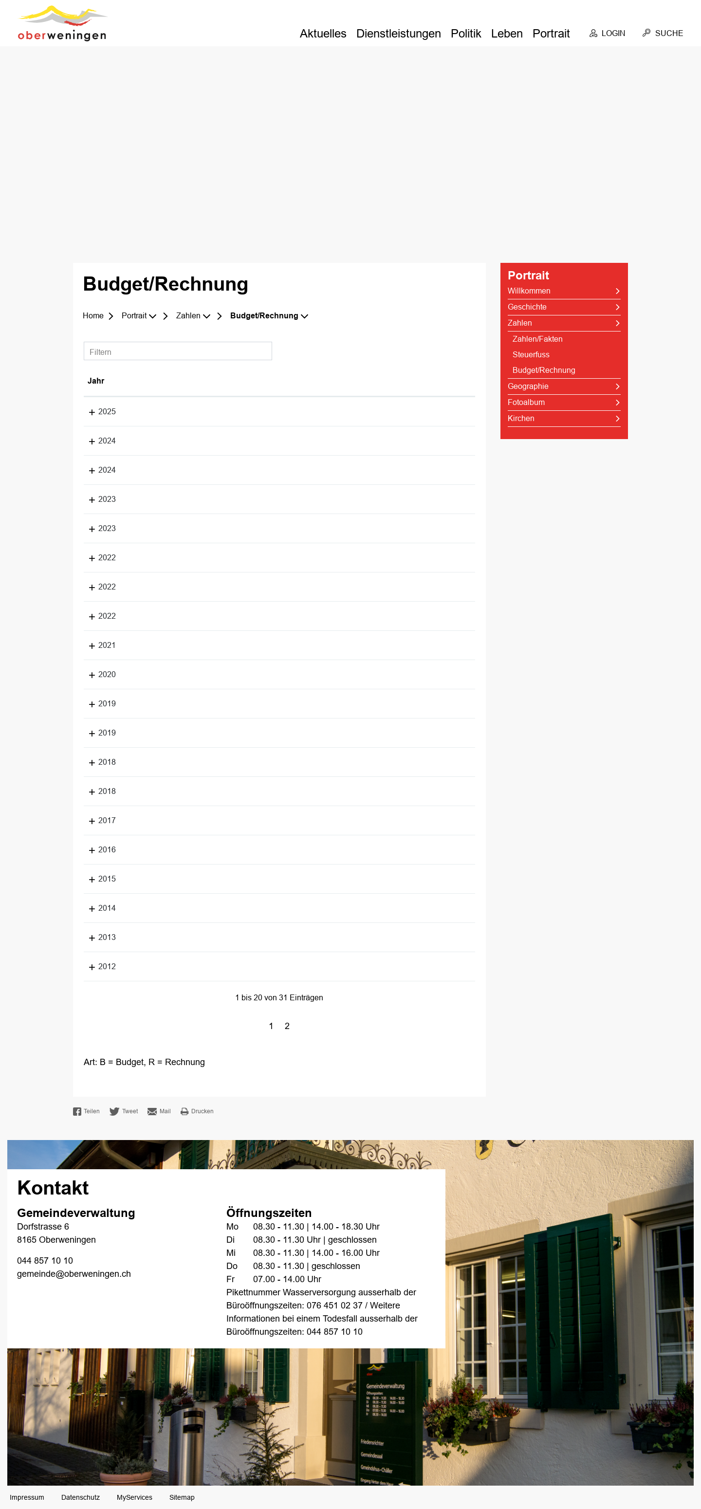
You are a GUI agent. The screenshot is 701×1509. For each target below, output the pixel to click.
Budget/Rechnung (564, 370)
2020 (96, 674)
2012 (96, 966)
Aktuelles (323, 33)
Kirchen (521, 418)
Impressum (27, 1497)
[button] (141, 316)
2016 (96, 850)
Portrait (551, 33)
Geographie (528, 386)
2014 (96, 908)
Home (93, 316)
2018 (96, 762)
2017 (96, 820)
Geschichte (527, 307)
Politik (466, 33)
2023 (96, 499)
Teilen (86, 1111)
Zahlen (520, 323)
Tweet (124, 1111)
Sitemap (182, 1497)
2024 (96, 441)
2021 (96, 645)
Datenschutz (80, 1497)
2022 (96, 557)
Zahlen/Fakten (538, 339)
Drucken (197, 1111)
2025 (96, 411)
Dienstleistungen (398, 33)
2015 (96, 879)
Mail (159, 1111)
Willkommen (529, 291)
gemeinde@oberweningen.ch (74, 1274)
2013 (96, 937)
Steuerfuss (531, 354)
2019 (96, 703)
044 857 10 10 (45, 1261)
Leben (507, 33)
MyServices (134, 1497)
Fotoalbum (526, 402)
